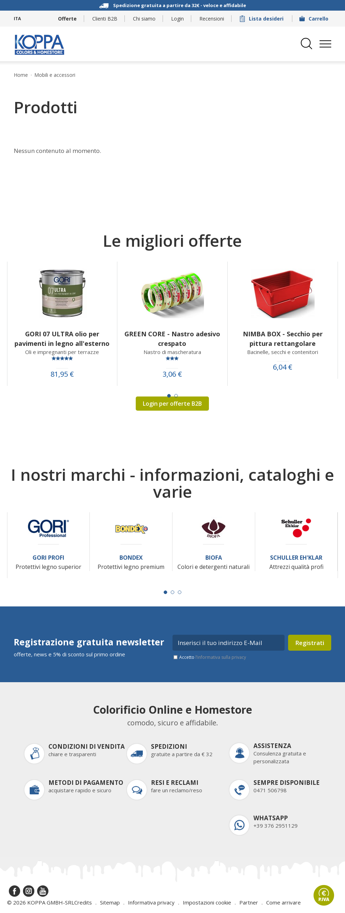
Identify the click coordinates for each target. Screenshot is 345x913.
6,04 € (282, 367)
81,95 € (62, 374)
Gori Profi (48, 558)
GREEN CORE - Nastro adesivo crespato (172, 339)
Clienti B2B (104, 18)
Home (21, 75)
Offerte (67, 18)
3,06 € (172, 374)
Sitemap (110, 902)
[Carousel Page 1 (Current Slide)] (169, 396)
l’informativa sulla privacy (220, 657)
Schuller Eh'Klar (296, 558)
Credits (83, 902)
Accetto (212, 657)
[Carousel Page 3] (179, 592)
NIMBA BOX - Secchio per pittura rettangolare (283, 339)
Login (177, 18)
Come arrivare (283, 902)
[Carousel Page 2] (176, 396)
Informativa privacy (151, 902)
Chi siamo (144, 18)
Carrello (314, 18)
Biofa (213, 558)
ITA (17, 19)
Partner (248, 902)
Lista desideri (262, 18)
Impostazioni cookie (207, 902)
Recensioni (211, 18)
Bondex (131, 558)
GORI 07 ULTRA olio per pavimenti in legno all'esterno (62, 339)
